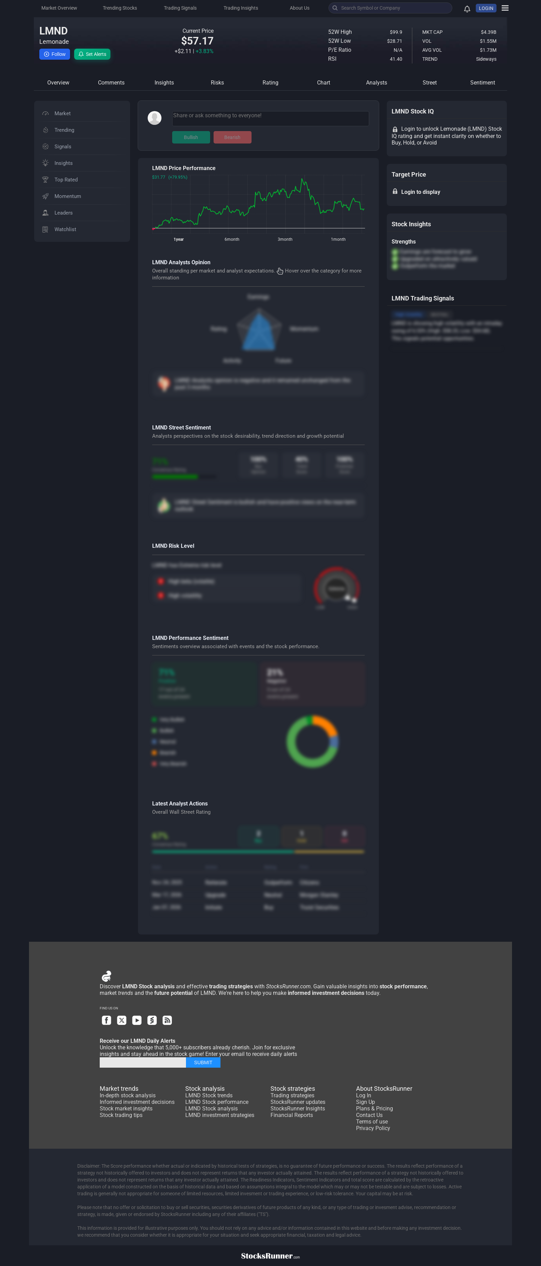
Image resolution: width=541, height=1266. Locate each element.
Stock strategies (292, 1088)
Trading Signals (180, 8)
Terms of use (372, 1121)
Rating (219, 329)
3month (285, 239)
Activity (232, 360)
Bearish (232, 137)
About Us (299, 8)
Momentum (304, 329)
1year (179, 239)
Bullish (191, 137)
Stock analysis (205, 1088)
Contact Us (369, 1115)
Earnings (258, 297)
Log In (363, 1095)
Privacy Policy (373, 1128)
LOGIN (486, 8)
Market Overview (59, 8)
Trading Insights (241, 8)
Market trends (119, 1088)
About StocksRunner (384, 1088)
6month (232, 239)
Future (283, 360)
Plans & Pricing (374, 1108)
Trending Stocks (120, 8)
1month (338, 239)
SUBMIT (203, 1062)
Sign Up (365, 1102)
